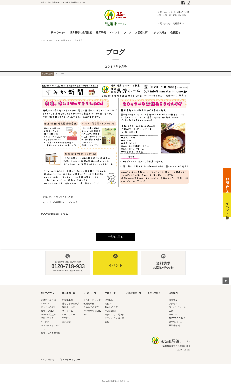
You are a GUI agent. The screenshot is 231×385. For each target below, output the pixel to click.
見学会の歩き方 (91, 307)
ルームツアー (68, 314)
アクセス (173, 303)
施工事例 (101, 32)
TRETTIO (173, 314)
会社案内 (175, 32)
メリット (45, 303)
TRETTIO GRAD (177, 318)
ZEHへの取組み (48, 314)
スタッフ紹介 (159, 32)
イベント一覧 (89, 293)
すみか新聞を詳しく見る (54, 214)
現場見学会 (88, 303)
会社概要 (173, 300)
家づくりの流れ (48, 307)
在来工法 (66, 322)
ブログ (127, 32)
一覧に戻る (115, 236)
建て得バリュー (176, 322)
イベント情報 (47, 359)
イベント (115, 32)
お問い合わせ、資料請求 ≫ (171, 23)
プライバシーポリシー (69, 359)
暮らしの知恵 (111, 307)
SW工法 (66, 318)
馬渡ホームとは (48, 300)
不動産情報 (174, 325)
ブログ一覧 (110, 293)
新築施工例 (67, 300)
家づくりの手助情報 (50, 333)
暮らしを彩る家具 (70, 303)
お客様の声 (141, 32)
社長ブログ (110, 303)
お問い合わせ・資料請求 (227, 182)
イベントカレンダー (93, 300)
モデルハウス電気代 (114, 314)
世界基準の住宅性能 (81, 32)
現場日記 (109, 300)
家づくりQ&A (47, 311)
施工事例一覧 (68, 293)
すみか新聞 (60, 40)
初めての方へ (58, 32)
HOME (43, 40)
